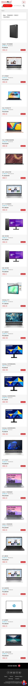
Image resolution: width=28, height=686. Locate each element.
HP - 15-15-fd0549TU (6, 204)
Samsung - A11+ (5, 300)
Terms (11, 676)
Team (5, 676)
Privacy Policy (18, 676)
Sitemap (10, 678)
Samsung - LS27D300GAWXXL (9, 364)
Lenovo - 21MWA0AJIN (7, 492)
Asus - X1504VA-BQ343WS (8, 140)
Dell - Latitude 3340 (6, 652)
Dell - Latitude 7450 (6, 172)
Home (3, 10)
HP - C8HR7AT (5, 332)
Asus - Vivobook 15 (6, 108)
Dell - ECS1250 (5, 236)
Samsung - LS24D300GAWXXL (9, 396)
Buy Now (23, 50)
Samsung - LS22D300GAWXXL (9, 428)
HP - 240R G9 (5, 556)
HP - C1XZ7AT (5, 460)
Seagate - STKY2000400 (7, 44)
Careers (17, 678)
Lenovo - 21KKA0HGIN (7, 524)
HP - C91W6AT (5, 76)
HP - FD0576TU (5, 588)
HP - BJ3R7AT (5, 620)
